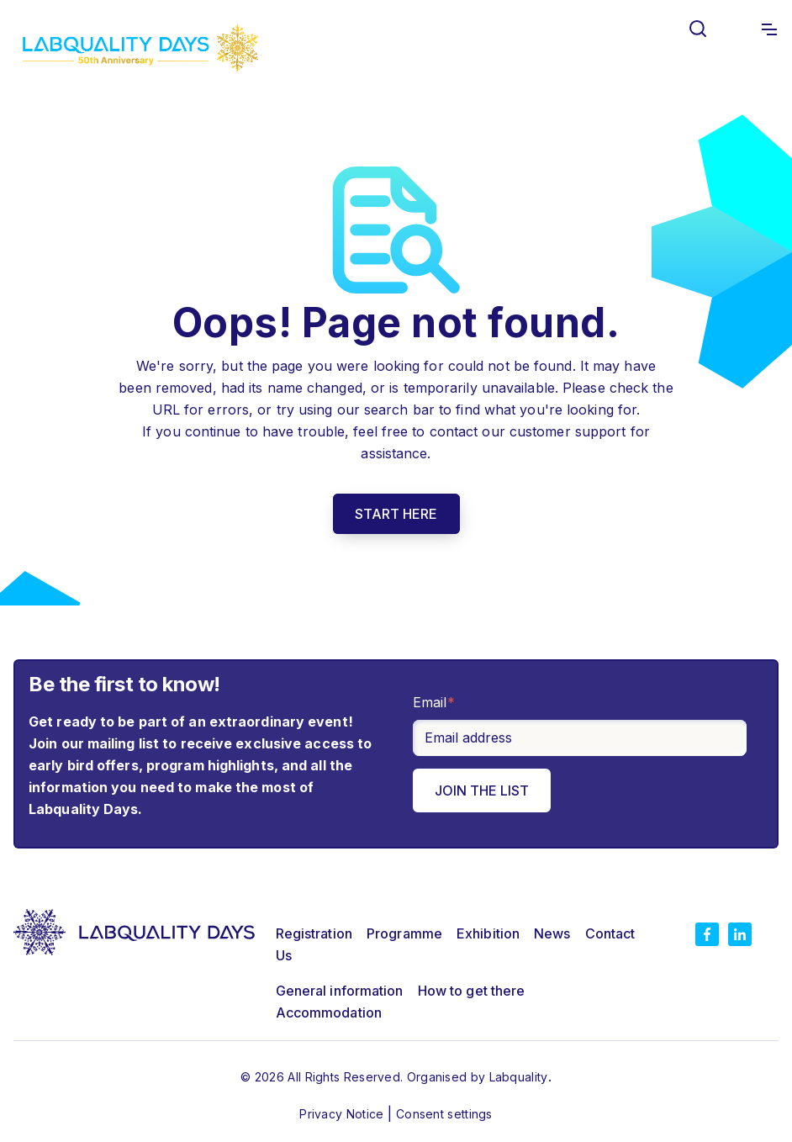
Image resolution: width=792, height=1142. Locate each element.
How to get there (471, 990)
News (552, 933)
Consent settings (444, 1114)
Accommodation (329, 1012)
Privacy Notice (343, 1114)
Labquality (518, 1077)
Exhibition (488, 933)
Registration (314, 933)
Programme (404, 933)
